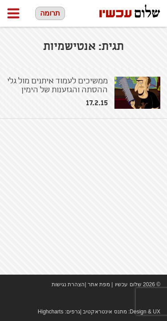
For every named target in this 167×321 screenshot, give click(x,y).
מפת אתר (99, 284)
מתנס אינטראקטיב (104, 312)
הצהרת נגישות (68, 284)
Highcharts (50, 312)
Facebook (129, 298)
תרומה (50, 13)
